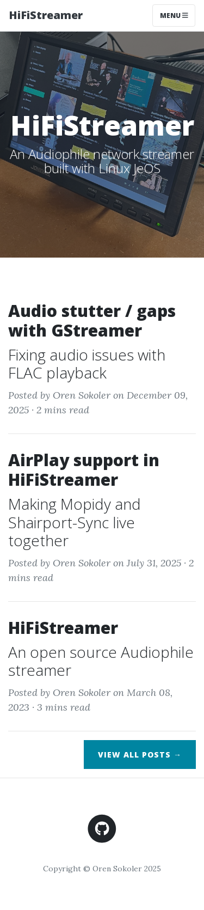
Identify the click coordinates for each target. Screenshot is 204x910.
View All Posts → (140, 754)
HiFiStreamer (46, 15)
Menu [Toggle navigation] (174, 15)
